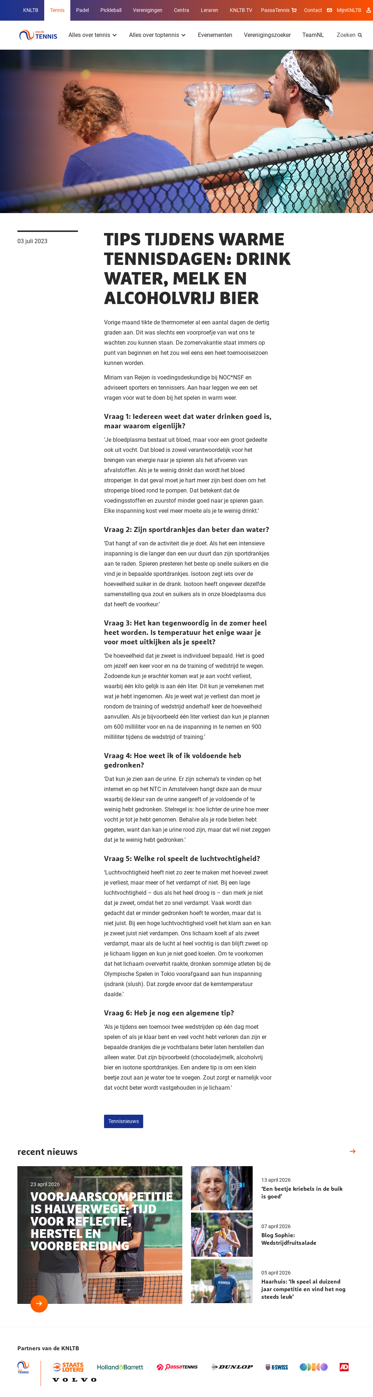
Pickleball (110, 10)
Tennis (57, 10)
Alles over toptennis (154, 35)
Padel (82, 10)
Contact (313, 10)
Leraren (209, 10)
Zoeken (346, 35)
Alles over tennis (89, 35)
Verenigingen (147, 10)
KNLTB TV (241, 10)
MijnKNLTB (349, 10)
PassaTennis (279, 10)
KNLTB (30, 10)
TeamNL (313, 35)
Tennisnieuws (123, 1121)
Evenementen (215, 35)
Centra (181, 10)
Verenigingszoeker (267, 35)
